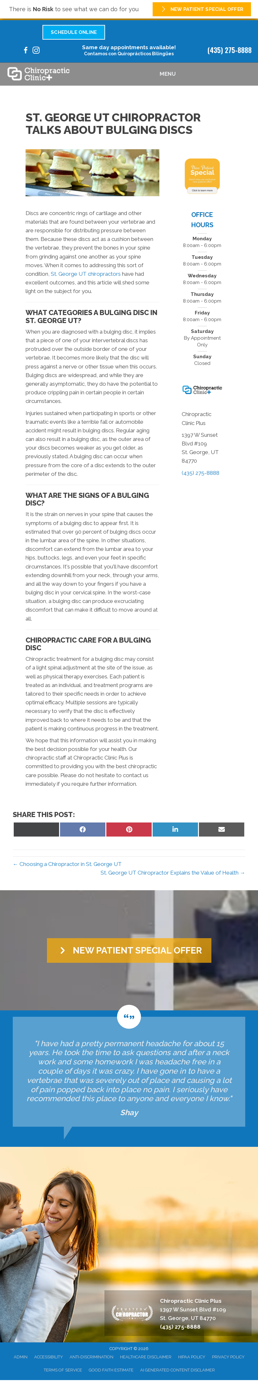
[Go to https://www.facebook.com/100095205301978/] (25, 51)
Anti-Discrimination (91, 1357)
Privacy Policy (228, 1357)
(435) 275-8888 (230, 50)
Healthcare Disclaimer (145, 1357)
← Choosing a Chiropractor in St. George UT (67, 864)
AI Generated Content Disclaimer (177, 1370)
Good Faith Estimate (111, 1370)
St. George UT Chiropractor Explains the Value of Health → (173, 872)
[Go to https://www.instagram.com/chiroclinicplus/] (36, 51)
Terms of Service (63, 1370)
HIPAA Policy (191, 1357)
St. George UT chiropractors (86, 274)
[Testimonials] (129, 1072)
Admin (20, 1357)
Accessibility (48, 1357)
